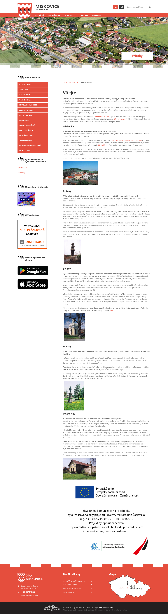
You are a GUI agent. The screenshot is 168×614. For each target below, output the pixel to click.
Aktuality (23, 90)
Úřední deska (54, 15)
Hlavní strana (25, 85)
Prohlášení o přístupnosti (74, 581)
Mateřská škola (26, 130)
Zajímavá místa (25, 140)
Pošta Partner (25, 115)
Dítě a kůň (101, 145)
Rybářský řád (22, 168)
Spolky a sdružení (27, 125)
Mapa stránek (68, 592)
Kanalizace (24, 120)
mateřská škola (117, 140)
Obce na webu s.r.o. (106, 607)
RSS (70, 585)
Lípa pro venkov (120, 119)
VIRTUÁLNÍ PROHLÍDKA (71, 83)
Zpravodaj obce (26, 110)
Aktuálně (39, 15)
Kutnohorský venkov (101, 117)
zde (111, 310)
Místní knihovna (26, 135)
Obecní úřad (24, 95)
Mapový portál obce (28, 105)
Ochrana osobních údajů (30, 145)
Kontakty (96, 15)
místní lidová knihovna (133, 140)
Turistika (84, 15)
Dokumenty (70, 15)
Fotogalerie (24, 151)
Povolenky (21, 172)
